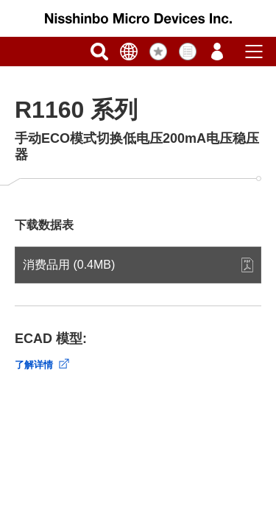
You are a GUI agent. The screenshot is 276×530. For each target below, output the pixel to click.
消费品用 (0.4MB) (69, 264)
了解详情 (34, 364)
